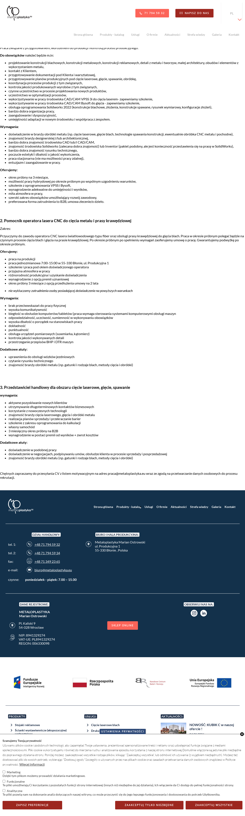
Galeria (217, 34)
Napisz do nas (197, 13)
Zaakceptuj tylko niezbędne (149, 805)
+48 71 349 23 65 (47, 561)
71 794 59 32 (154, 13)
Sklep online (123, 625)
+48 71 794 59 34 (47, 553)
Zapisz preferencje (32, 805)
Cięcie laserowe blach (105, 725)
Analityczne (14, 791)
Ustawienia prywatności (122, 731)
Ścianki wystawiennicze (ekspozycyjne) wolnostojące (41, 732)
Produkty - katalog (112, 34)
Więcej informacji (32, 764)
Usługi (135, 34)
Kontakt (234, 34)
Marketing (13, 772)
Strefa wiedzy (196, 34)
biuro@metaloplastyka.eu (53, 570)
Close (242, 734)
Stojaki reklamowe (27, 725)
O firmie (152, 34)
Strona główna (83, 34)
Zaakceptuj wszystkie (214, 805)
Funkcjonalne (16, 781)
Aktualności (172, 34)
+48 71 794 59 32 (47, 544)
